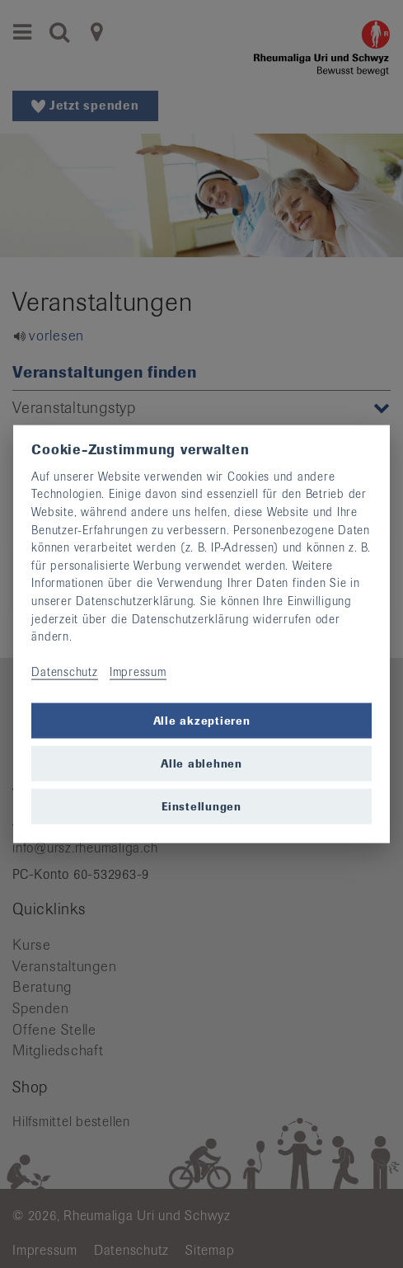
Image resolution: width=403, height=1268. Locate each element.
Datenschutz (64, 672)
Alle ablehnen (201, 763)
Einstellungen (201, 806)
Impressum (138, 672)
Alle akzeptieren (202, 720)
